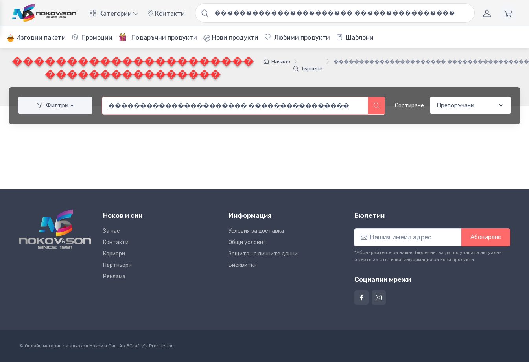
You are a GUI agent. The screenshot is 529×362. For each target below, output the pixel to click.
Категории (114, 13)
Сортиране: (410, 105)
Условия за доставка (256, 231)
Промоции (92, 37)
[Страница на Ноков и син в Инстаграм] (379, 297)
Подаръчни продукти (158, 37)
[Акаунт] (487, 13)
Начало (277, 61)
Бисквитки (243, 265)
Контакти (166, 13)
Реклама (114, 276)
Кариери (114, 253)
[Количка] (508, 13)
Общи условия (247, 242)
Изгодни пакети (36, 38)
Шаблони (355, 37)
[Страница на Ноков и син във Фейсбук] (361, 297)
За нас (111, 231)
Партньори (117, 265)
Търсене (308, 69)
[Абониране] (408, 237)
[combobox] (235, 106)
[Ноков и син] (55, 229)
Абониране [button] (485, 237)
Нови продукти (230, 38)
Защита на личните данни (263, 253)
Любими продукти (297, 37)
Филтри (52, 105)
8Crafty (135, 346)
